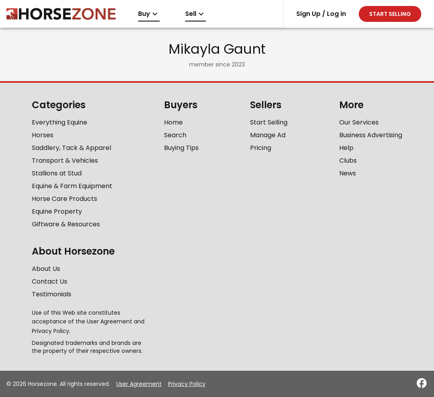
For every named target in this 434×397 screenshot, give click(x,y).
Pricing (260, 147)
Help (346, 147)
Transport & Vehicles (65, 160)
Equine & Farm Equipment (72, 186)
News (347, 173)
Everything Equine (59, 122)
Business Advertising (370, 135)
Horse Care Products (64, 198)
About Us (46, 268)
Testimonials (51, 294)
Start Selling (268, 122)
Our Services (359, 122)
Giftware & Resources (66, 224)
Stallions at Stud (57, 173)
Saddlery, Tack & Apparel (71, 147)
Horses (42, 135)
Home (173, 122)
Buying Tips (181, 147)
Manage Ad (267, 135)
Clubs (348, 160)
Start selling (390, 14)
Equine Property (57, 211)
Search (175, 135)
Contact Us (49, 281)
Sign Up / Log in (321, 13)
